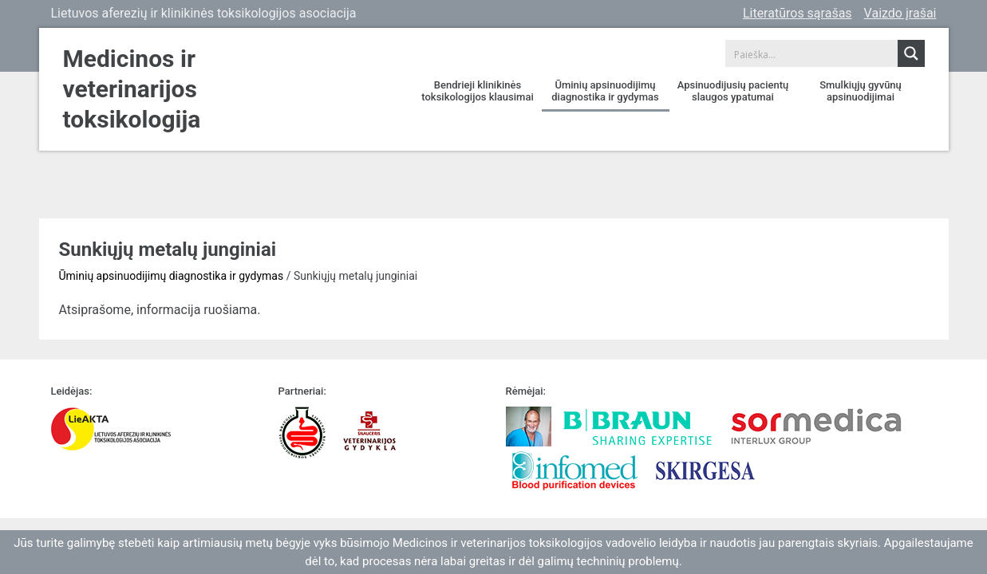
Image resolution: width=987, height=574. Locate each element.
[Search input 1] (812, 53)
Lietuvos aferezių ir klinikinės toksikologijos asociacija (204, 13)
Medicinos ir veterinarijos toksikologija (132, 89)
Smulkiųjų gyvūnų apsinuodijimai (860, 91)
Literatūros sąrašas (797, 13)
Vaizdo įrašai (900, 13)
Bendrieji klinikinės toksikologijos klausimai (477, 91)
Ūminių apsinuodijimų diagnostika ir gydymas (605, 91)
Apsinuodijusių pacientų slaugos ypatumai (732, 91)
